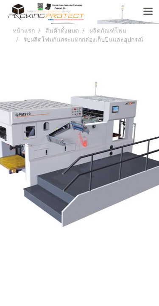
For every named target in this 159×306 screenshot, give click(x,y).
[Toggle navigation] (148, 12)
